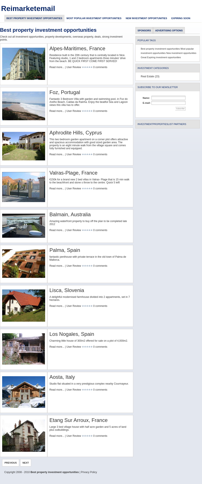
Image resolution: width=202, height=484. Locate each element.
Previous (11, 462)
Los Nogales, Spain (71, 334)
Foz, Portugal (64, 92)
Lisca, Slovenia (66, 290)
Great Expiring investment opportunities (161, 57)
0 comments (100, 67)
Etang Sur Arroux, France (78, 420)
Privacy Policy (89, 472)
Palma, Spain (64, 250)
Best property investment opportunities (34, 18)
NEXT (26, 462)
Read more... (56, 67)
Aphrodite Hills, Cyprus (75, 132)
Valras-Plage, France (73, 173)
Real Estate (147, 76)
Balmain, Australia (70, 214)
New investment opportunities (146, 18)
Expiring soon (180, 18)
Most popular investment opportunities (94, 18)
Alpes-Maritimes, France (77, 48)
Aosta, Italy (62, 377)
